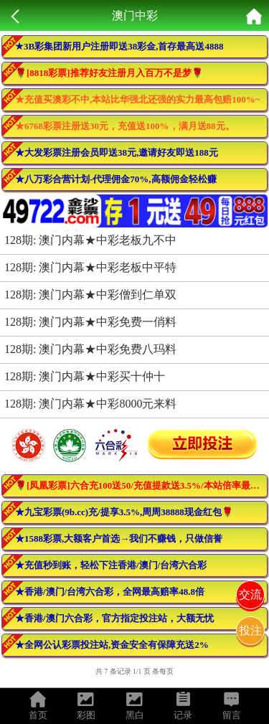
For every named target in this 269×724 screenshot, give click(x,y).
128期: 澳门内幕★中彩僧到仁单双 (90, 294)
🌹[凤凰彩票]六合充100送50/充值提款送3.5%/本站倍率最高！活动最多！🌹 (141, 485)
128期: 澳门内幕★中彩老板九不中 (90, 240)
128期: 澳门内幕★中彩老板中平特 (90, 267)
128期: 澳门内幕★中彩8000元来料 (90, 404)
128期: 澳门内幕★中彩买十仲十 (84, 376)
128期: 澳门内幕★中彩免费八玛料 (90, 349)
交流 (250, 594)
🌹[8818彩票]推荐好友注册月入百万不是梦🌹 (109, 72)
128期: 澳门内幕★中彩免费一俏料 (90, 322)
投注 (250, 630)
